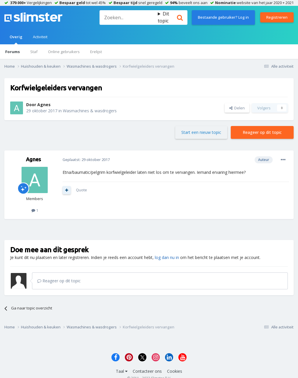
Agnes (44, 104)
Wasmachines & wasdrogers (90, 110)
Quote (81, 189)
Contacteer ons (147, 371)
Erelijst (96, 51)
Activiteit (40, 36)
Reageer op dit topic (262, 132)
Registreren (277, 17)
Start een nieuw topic (201, 132)
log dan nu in (167, 257)
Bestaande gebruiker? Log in (223, 17)
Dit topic (163, 17)
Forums (12, 51)
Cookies (174, 371)
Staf (34, 51)
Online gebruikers (64, 51)
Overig (16, 39)
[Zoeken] (129, 17)
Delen (237, 108)
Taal (121, 371)
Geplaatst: (86, 159)
